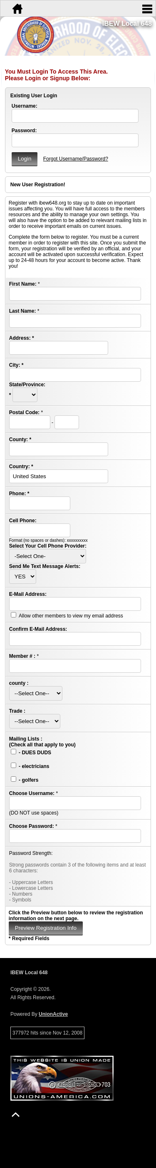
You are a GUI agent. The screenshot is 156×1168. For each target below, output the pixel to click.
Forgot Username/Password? (75, 159)
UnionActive (53, 1014)
